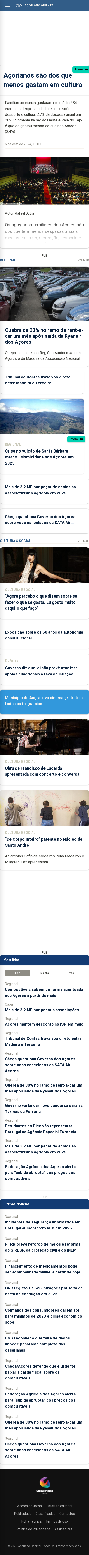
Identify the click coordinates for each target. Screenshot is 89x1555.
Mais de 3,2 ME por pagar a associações (42, 1009)
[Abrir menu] (7, 5)
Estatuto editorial (59, 1506)
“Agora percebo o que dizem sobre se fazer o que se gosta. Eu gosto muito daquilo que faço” (41, 602)
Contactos (67, 1513)
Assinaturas (63, 1529)
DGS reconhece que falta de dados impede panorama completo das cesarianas (37, 1344)
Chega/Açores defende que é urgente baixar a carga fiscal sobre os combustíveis (40, 1372)
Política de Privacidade (33, 1529)
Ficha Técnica (31, 1521)
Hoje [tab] (17, 973)
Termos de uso (57, 1521)
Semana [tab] (44, 973)
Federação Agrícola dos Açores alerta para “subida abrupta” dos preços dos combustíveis (40, 1172)
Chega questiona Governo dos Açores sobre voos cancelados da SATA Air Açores (40, 522)
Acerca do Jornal (29, 1506)
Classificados (45, 1513)
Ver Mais (83, 260)
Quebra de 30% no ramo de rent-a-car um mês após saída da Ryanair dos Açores (44, 336)
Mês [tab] (71, 973)
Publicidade (23, 1513)
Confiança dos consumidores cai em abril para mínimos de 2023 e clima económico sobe (43, 1316)
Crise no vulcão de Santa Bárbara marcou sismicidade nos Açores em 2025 (39, 457)
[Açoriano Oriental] (44, 1495)
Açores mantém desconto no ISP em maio (44, 1024)
